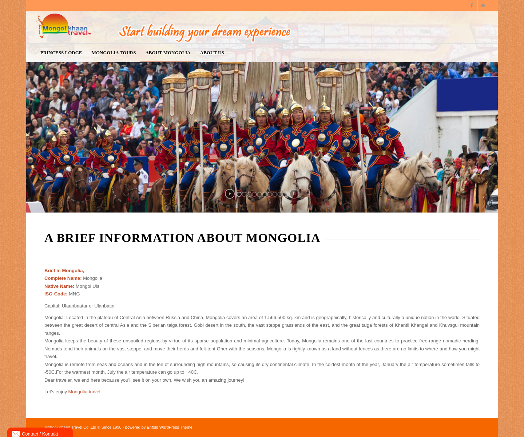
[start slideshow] (230, 194)
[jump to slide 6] (264, 194)
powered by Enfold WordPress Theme (158, 427)
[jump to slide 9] (279, 194)
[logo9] (239, 27)
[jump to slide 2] (244, 194)
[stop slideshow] (294, 194)
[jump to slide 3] (249, 194)
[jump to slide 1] (239, 194)
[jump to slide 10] (284, 194)
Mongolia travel (84, 391)
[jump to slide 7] (269, 194)
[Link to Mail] (482, 5)
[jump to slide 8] (274, 194)
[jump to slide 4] (254, 194)
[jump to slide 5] (259, 194)
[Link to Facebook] (472, 5)
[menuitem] (61, 53)
